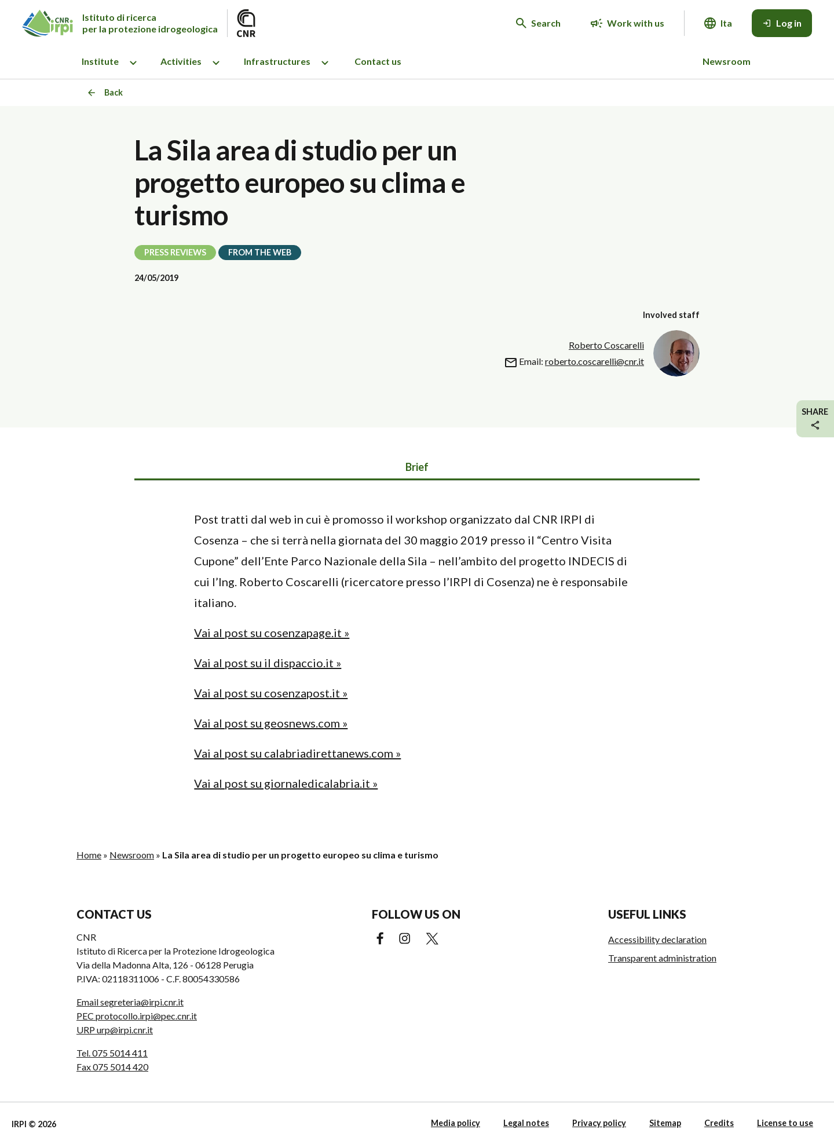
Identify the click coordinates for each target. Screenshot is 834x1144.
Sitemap (665, 1123)
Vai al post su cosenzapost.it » (271, 693)
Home (88, 854)
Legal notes (526, 1123)
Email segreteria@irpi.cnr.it (130, 1001)
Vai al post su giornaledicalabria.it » (286, 783)
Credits (719, 1123)
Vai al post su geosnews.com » (271, 723)
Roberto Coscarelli (606, 344)
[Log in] (782, 23)
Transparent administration (662, 957)
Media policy (455, 1123)
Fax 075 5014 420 (112, 1066)
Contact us (377, 61)
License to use (785, 1123)
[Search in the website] (538, 23)
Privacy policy (599, 1123)
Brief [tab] (417, 466)
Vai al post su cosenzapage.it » (271, 632)
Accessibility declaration (657, 939)
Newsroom (727, 61)
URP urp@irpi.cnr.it (114, 1029)
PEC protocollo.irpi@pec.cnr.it (136, 1015)
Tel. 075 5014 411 (112, 1052)
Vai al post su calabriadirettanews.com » (297, 753)
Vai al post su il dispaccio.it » (267, 663)
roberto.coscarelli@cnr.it (594, 361)
